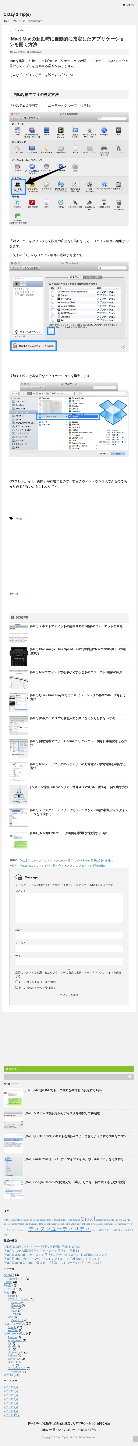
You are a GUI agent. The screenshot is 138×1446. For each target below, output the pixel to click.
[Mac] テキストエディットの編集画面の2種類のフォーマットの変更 (76, 626)
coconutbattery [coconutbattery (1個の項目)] (46, 1220)
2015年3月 (11, 1403)
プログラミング (17, 1368)
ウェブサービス (14, 1323)
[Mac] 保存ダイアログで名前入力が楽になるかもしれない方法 (72, 718)
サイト (19, 955)
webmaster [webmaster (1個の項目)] (109, 1224)
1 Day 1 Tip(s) (17, 14)
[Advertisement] (41, 555)
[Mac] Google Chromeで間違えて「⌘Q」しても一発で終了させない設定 (75, 1182)
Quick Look (17, 1320)
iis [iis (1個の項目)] (5, 1224)
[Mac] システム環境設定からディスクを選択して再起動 (62, 1113)
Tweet (13, 594)
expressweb (15, 1340)
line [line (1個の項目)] (8, 1224)
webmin (12, 1355)
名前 (18, 929)
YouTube (13, 1330)
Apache (12, 1337)
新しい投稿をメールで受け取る (37, 987)
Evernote (16, 1305)
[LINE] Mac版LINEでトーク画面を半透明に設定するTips (69, 833)
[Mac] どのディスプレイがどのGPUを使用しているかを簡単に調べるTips (66, 860)
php (10, 1349)
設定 (10, 1317)
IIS (9, 1343)
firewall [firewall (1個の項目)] (76, 1220)
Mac (19, 518)
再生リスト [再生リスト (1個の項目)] (119, 1230)
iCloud (11, 1295)
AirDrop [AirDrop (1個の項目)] (7, 1220)
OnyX (14, 1311)
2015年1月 (11, 1411)
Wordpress (14, 1358)
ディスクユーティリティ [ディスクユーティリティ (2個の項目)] (59, 1229)
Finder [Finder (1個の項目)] (70, 1220)
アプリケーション (18, 1299)
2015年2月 (11, 1407)
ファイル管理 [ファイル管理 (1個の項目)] (97, 1230)
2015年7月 (11, 1387)
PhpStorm (16, 1371)
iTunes (15, 1308)
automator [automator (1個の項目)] (16, 1220)
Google (12, 1327)
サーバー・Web (14, 1333)
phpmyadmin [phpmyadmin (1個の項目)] (52, 1224)
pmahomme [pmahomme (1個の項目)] (64, 1224)
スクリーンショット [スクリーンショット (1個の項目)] (18, 1230)
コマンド (13, 1361)
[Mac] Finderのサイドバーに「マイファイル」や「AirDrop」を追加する (74, 1159)
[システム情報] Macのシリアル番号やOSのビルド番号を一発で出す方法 (79, 787)
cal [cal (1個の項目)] (31, 1220)
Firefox (8, 1285)
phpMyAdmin (15, 1352)
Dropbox (16, 1302)
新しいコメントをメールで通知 (37, 982)
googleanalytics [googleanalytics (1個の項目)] (103, 1220)
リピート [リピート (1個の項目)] (109, 1230)
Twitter (15, 1313)
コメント (20, 890)
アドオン (13, 1289)
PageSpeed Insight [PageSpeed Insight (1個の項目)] (37, 1224)
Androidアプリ (16, 1278)
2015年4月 (11, 1399)
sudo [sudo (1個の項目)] (88, 1224)
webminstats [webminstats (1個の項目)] (120, 1224)
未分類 (8, 1374)
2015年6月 (11, 1391)
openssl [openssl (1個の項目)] (14, 1224)
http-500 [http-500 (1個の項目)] (114, 1220)
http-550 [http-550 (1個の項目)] (122, 1220)
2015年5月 (11, 1395)
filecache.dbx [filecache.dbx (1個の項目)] (60, 1220)
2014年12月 (12, 1415)
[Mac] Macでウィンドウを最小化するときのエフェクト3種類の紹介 (76, 672)
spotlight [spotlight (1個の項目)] (81, 1224)
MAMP (12, 1346)
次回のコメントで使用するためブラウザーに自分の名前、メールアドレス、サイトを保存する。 (68, 974)
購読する (12, 1068)
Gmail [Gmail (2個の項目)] (87, 1219)
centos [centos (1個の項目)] (36, 1220)
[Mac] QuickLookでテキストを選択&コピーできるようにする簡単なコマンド (77, 1136)
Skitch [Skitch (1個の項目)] (73, 1224)
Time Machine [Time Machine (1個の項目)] (97, 1224)
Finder (8, 1282)
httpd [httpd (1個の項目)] (129, 1220)
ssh (13, 1365)
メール (20, 942)
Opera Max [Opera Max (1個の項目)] (23, 1224)
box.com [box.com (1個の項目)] (25, 1220)
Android (9, 1275)
